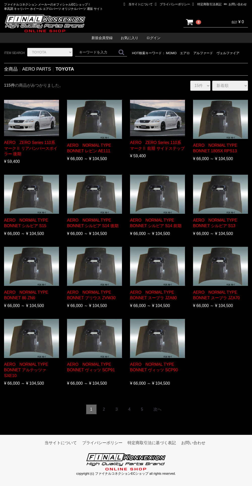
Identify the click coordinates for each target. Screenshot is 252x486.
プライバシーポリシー (172, 4)
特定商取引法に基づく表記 (152, 443)
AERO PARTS (36, 69)
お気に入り (129, 38)
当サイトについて (138, 4)
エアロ (185, 53)
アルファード (203, 53)
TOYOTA (64, 69)
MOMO (171, 53)
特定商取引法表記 (207, 4)
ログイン (153, 38)
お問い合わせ (235, 4)
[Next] (157, 409)
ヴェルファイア (227, 53)
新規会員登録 (102, 38)
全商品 (11, 69)
